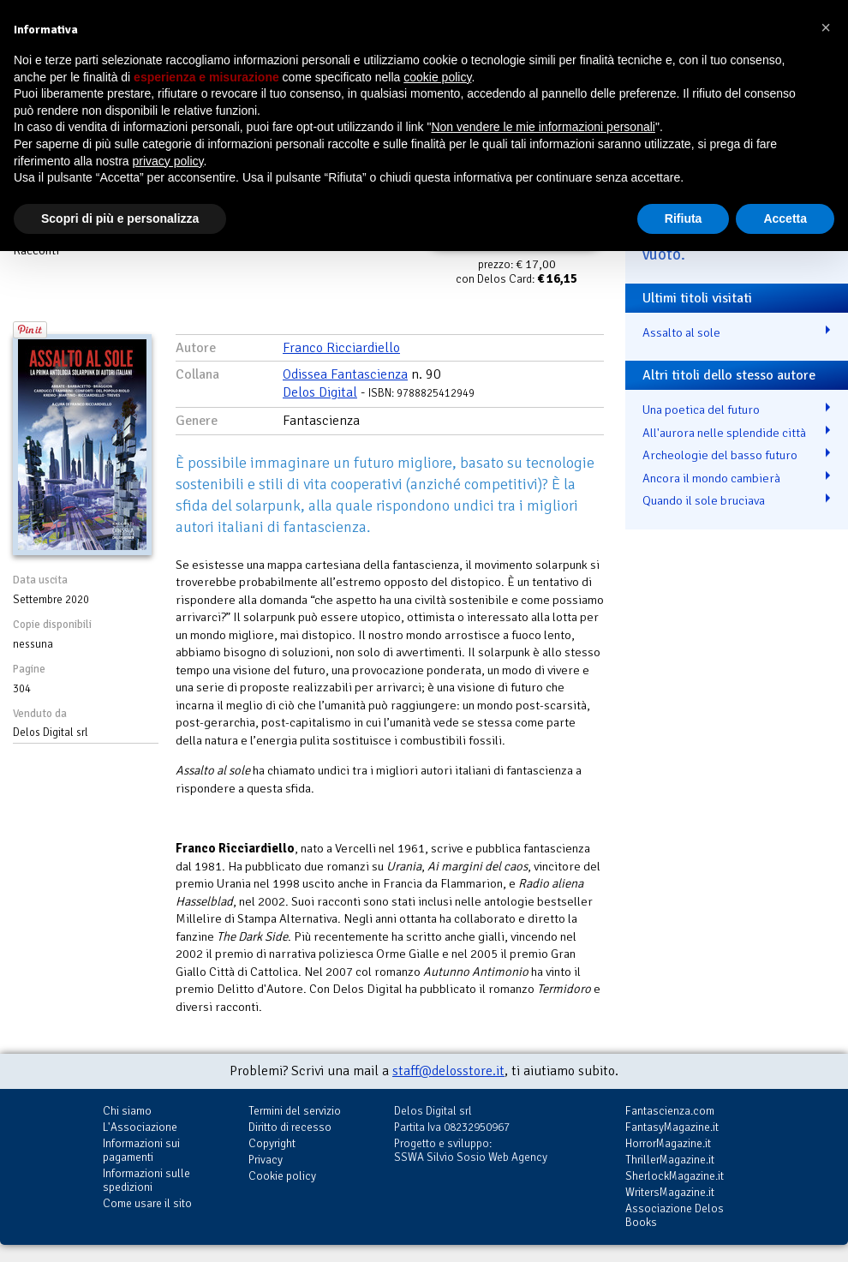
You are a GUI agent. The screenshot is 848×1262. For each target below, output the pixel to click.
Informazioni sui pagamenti (141, 1150)
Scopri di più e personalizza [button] (120, 218)
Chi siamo (127, 1111)
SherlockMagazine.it (674, 1176)
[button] (825, 27)
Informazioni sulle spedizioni (146, 1180)
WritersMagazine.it (669, 1192)
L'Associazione (140, 1127)
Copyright (272, 1143)
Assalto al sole (681, 332)
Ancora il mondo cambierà (711, 478)
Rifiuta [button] (683, 218)
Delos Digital (320, 392)
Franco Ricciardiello (341, 347)
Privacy (265, 1159)
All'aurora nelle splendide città (724, 432)
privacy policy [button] (168, 161)
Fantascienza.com (669, 1111)
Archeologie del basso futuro (719, 455)
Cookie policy (282, 1176)
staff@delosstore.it (448, 1071)
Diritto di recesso (289, 1127)
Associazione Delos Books (674, 1215)
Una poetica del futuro (701, 409)
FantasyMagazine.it (672, 1127)
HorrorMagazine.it (668, 1143)
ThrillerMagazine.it (669, 1159)
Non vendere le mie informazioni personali (542, 127)
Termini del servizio (294, 1111)
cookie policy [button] (437, 77)
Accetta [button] (785, 218)
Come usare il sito (147, 1203)
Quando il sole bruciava (703, 500)
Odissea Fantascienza (345, 374)
